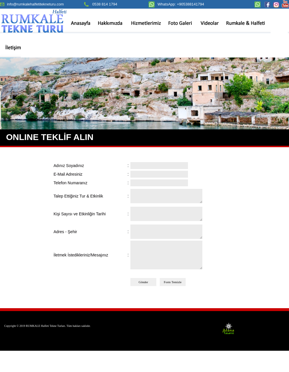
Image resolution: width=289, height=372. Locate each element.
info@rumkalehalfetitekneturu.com (35, 4)
